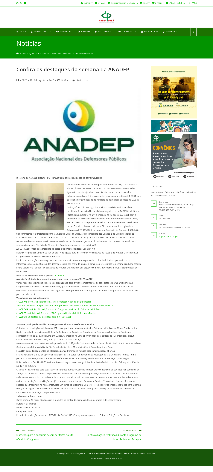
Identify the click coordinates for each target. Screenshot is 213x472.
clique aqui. (59, 281)
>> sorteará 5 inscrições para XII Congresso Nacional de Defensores (53, 307)
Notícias (65, 86)
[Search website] (193, 38)
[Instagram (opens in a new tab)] (21, 3)
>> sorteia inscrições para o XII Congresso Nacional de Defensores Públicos (56, 319)
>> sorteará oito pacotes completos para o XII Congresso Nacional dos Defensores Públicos (64, 311)
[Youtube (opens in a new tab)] (25, 3)
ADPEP (23, 86)
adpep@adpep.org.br (168, 242)
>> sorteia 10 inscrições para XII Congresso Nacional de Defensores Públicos (58, 315)
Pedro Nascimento (114, 464)
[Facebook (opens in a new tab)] (17, 3)
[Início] (17, 59)
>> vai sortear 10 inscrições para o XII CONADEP (44, 322)
